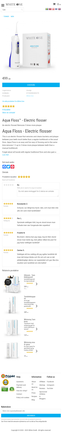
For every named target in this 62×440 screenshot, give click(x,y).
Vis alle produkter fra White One (13, 101)
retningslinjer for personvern (34, 419)
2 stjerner (7, 185)
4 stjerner (11, 185)
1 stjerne (5, 185)
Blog (33, 400)
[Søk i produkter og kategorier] (12, 9)
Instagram (50, 385)
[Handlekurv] (52, 4)
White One (29, 96)
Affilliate (42, 382)
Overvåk (31, 85)
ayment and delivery (21, 386)
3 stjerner (9, 185)
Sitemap (42, 385)
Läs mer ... (6, 154)
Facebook (50, 382)
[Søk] (22, 9)
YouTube (50, 388)
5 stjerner (13, 185)
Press (34, 393)
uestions (21, 382)
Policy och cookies (22, 397)
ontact (19, 394)
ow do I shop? (22, 391)
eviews (42, 388)
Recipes (34, 396)
